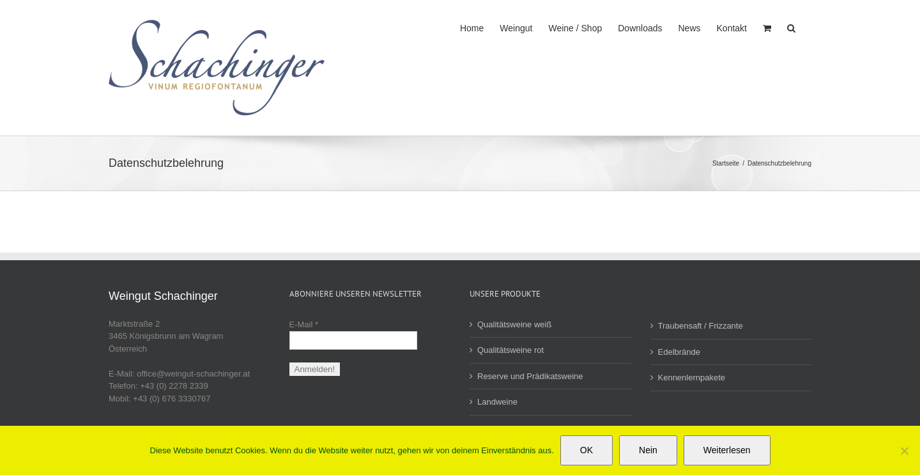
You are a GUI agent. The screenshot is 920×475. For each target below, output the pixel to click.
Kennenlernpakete (692, 377)
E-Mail (304, 324)
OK (586, 450)
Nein (648, 450)
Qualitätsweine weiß (514, 324)
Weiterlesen (727, 450)
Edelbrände (679, 352)
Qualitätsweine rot (510, 350)
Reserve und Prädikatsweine (530, 376)
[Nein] (904, 450)
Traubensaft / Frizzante (700, 326)
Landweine (497, 402)
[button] (791, 27)
